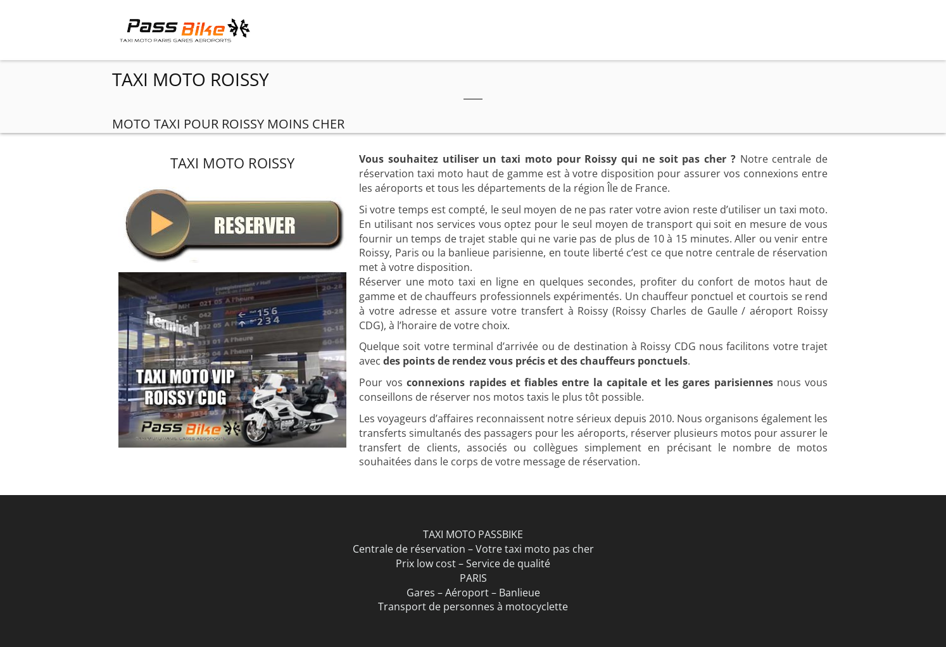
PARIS (473, 578)
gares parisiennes (728, 382)
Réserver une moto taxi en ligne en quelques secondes (496, 282)
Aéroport (467, 593)
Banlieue (519, 593)
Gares (421, 593)
